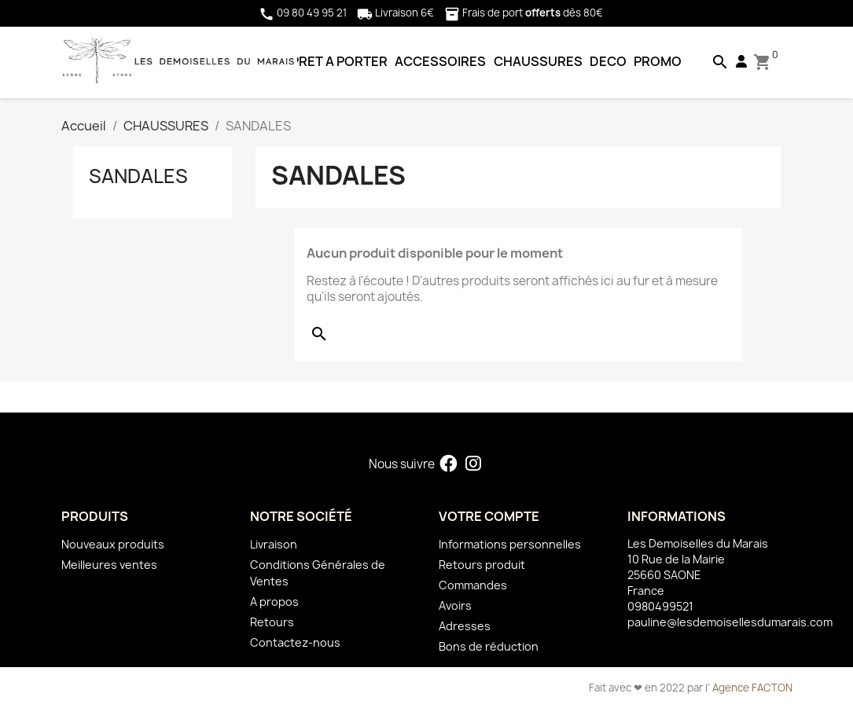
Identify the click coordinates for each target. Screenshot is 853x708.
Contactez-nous (295, 642)
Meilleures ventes (109, 564)
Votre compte (489, 516)
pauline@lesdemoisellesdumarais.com (730, 621)
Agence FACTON (752, 687)
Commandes (473, 585)
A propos (274, 601)
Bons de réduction (489, 646)
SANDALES (138, 176)
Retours (272, 621)
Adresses (465, 625)
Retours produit (482, 564)
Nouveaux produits (112, 544)
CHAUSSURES (538, 61)
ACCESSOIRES (440, 61)
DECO (608, 61)
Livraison (273, 544)
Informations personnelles (510, 544)
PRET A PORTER (339, 61)
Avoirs (455, 605)
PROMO (658, 61)
